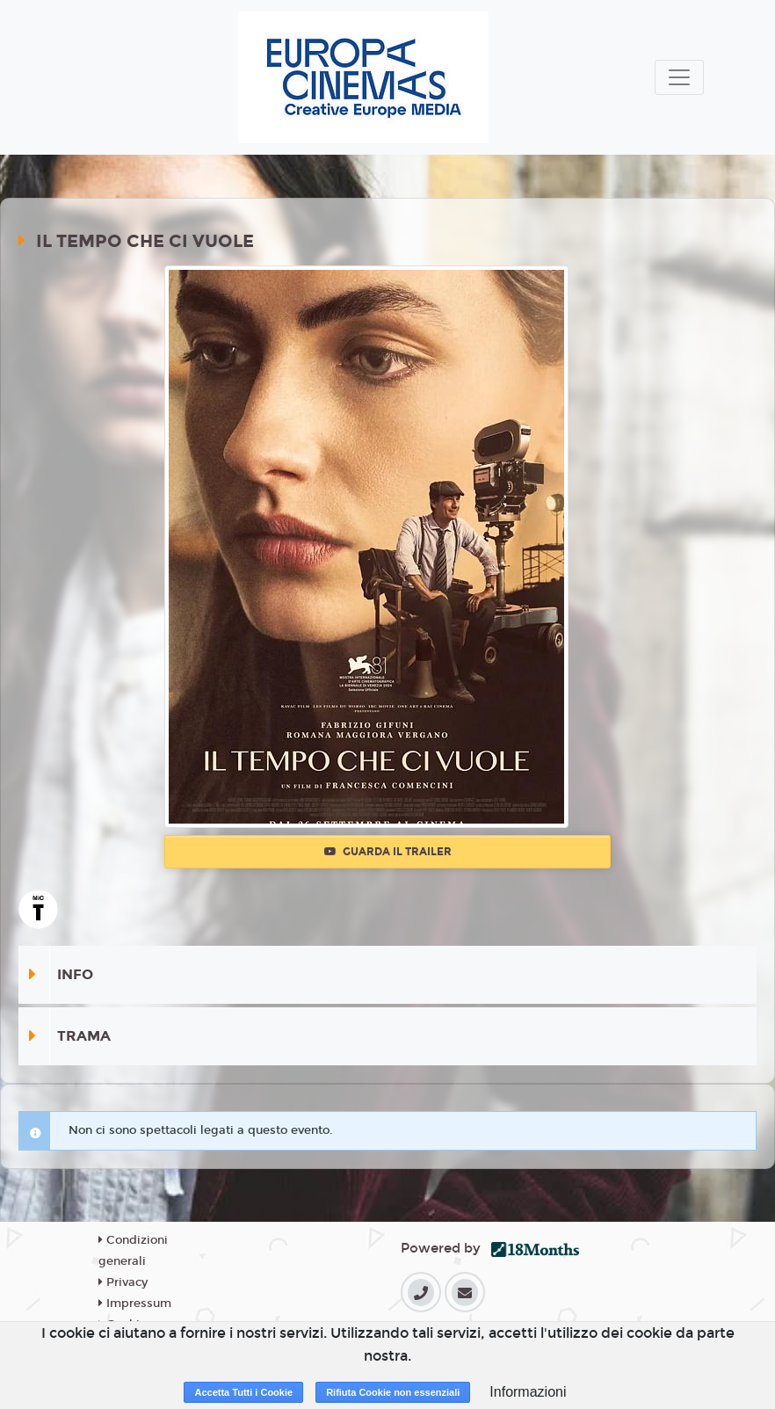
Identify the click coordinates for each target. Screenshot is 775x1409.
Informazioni (527, 1391)
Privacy (123, 1282)
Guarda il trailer (388, 852)
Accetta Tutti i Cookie (243, 1392)
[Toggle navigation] (679, 77)
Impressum (134, 1303)
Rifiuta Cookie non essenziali (393, 1392)
